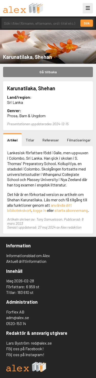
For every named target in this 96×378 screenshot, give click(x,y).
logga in (39, 210)
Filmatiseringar (79, 140)
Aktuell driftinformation (26, 261)
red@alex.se (41, 342)
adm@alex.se (17, 317)
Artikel (12, 140)
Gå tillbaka (48, 72)
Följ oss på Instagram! (25, 354)
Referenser (50, 140)
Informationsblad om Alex (28, 255)
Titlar (30, 140)
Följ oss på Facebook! (25, 348)
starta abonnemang (71, 210)
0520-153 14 (16, 323)
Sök (87, 23)
